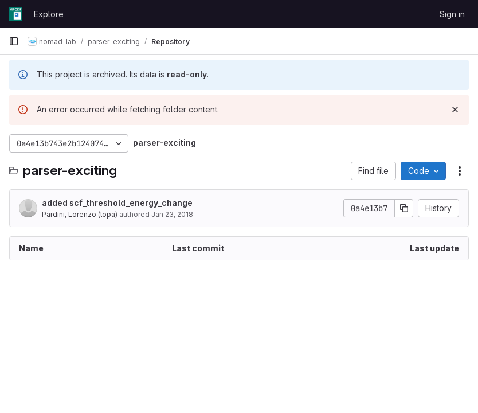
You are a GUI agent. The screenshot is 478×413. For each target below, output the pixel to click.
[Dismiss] (455, 109)
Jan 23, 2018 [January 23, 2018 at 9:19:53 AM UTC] (172, 214)
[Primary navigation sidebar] (14, 41)
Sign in (452, 14)
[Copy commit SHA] (404, 208)
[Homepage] (15, 14)
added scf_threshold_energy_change (117, 203)
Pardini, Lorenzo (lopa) (79, 214)
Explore (49, 14)
